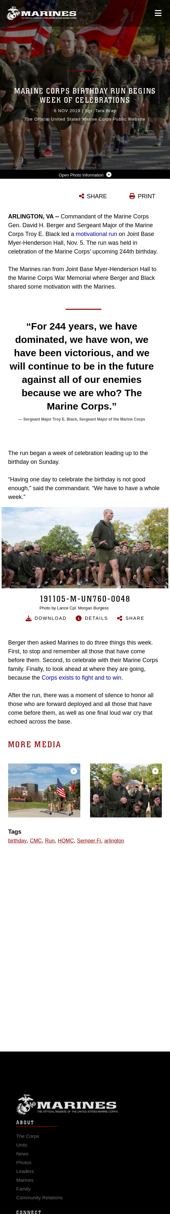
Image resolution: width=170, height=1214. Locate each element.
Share (134, 618)
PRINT (146, 196)
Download (51, 618)
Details (96, 618)
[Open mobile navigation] (158, 13)
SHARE (97, 196)
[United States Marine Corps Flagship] (41, 13)
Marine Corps (85, 1111)
